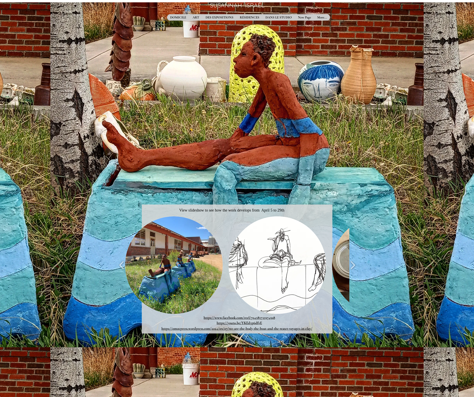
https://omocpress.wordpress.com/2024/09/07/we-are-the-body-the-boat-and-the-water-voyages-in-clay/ (236, 328)
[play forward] (352, 265)
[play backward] (121, 265)
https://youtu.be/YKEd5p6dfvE (239, 323)
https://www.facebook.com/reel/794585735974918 (239, 317)
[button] (174, 265)
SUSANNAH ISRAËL (237, 5)
